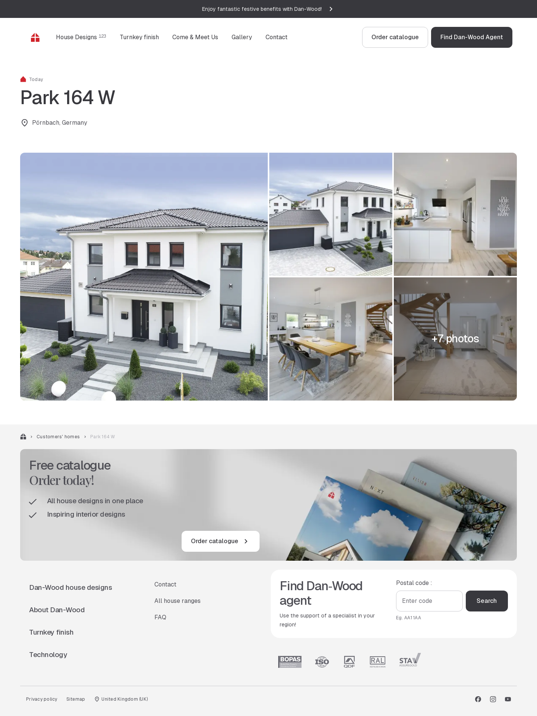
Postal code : (414, 582)
